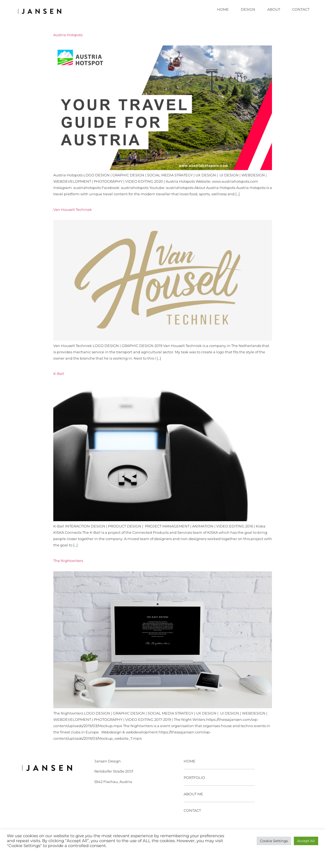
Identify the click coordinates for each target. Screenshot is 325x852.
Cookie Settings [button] (274, 841)
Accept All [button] (306, 841)
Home (223, 9)
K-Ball (58, 374)
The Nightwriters (68, 561)
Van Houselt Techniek (72, 210)
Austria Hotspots (68, 35)
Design (248, 9)
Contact (300, 9)
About (273, 9)
